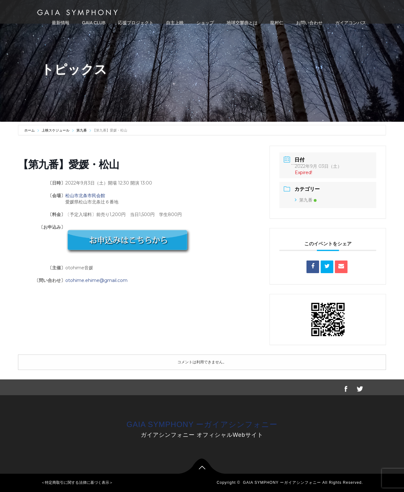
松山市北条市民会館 (85, 195)
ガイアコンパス (350, 22)
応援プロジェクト (135, 22)
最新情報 (60, 22)
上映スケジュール (55, 130)
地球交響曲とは (242, 22)
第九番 (81, 130)
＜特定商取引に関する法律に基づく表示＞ (77, 482)
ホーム (30, 130)
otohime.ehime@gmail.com (96, 280)
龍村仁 (276, 22)
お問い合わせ (309, 22)
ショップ (205, 22)
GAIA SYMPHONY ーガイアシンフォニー (202, 424)
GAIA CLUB (93, 22)
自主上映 (175, 22)
